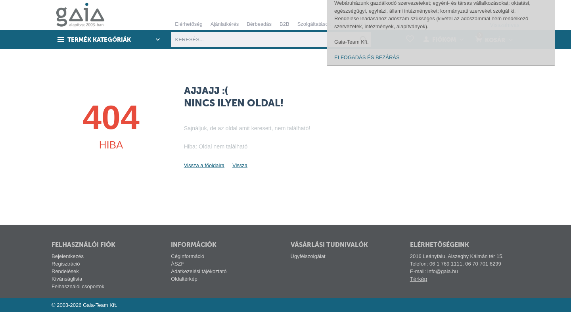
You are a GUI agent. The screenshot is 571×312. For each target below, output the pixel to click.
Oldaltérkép (184, 279)
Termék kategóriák (99, 39)
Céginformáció (187, 256)
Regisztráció (66, 264)
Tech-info (452, 4)
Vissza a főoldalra (204, 165)
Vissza (239, 165)
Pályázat (509, 4)
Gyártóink (481, 4)
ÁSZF (177, 264)
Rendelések (65, 271)
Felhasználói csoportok (78, 286)
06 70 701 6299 (501, 18)
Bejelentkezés (68, 256)
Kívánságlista (67, 279)
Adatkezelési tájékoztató (198, 271)
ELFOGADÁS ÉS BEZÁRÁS (367, 301)
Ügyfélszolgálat (308, 256)
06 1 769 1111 (503, 11)
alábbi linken (523, 231)
